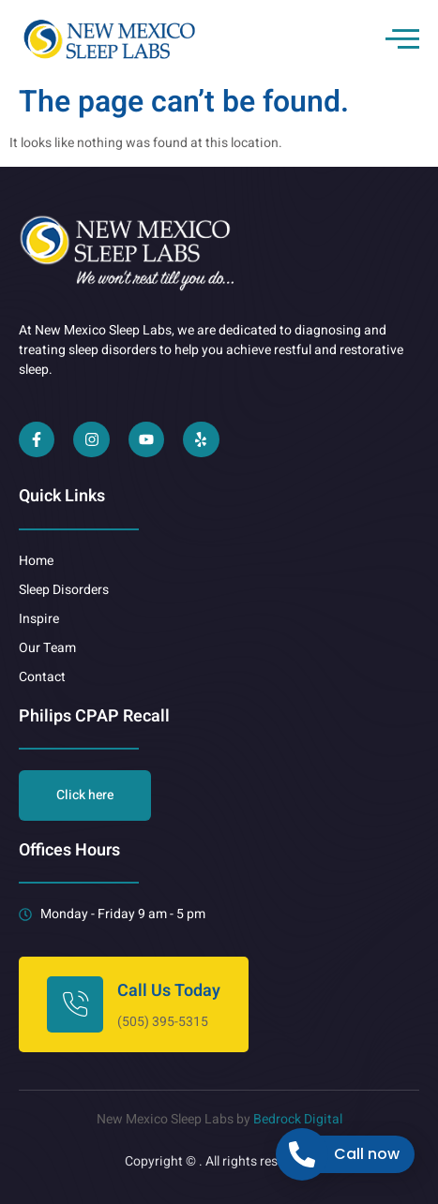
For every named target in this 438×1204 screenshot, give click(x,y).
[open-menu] (402, 38)
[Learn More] (134, 1004)
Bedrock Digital (297, 1119)
